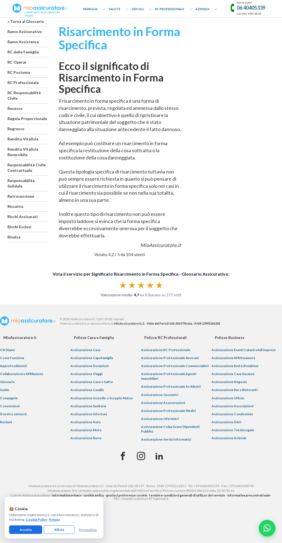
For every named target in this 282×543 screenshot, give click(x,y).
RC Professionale (169, 9)
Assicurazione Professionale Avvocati (170, 358)
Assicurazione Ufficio (228, 398)
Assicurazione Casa (85, 350)
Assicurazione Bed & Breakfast (235, 366)
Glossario (7, 382)
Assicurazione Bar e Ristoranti (234, 390)
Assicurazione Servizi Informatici (166, 439)
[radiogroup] (141, 285)
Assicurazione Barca (85, 438)
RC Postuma (18, 72)
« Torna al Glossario (25, 21)
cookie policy (93, 495)
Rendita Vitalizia (22, 139)
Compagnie (9, 398)
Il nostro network (13, 414)
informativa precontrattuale (248, 495)
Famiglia (90, 9)
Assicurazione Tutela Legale (233, 430)
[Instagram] (141, 456)
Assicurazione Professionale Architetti (171, 386)
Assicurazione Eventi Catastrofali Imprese (244, 350)
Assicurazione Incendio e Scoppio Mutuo (101, 398)
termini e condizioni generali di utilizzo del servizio (187, 495)
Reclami (6, 422)
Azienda (202, 9)
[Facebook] (123, 456)
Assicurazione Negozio (229, 382)
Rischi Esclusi (19, 226)
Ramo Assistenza (23, 41)
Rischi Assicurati (22, 216)
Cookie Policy (36, 519)
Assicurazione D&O (227, 422)
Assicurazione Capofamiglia (91, 358)
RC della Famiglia (23, 52)
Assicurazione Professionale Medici (168, 411)
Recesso (15, 108)
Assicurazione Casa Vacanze (233, 374)
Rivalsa (13, 237)
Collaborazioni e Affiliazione (21, 374)
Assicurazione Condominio (232, 414)
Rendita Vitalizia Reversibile (22, 152)
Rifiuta (59, 530)
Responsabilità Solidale (21, 183)
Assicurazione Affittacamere (233, 358)
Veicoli (138, 9)
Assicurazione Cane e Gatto (91, 382)
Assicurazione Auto (85, 422)
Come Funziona (12, 358)
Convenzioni (10, 406)
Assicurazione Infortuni (88, 414)
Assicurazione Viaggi (86, 374)
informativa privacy (66, 495)
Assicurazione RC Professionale (165, 350)
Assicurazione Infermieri (160, 419)
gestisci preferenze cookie (126, 495)
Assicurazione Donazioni (89, 366)
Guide (4, 390)
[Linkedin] (159, 456)
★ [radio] (123, 285)
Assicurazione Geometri (159, 395)
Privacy (54, 519)
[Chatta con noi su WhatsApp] (267, 528)
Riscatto (15, 206)
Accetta (26, 530)
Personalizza (88, 529)
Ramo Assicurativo (24, 31)
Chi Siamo (7, 350)
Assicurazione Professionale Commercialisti (175, 366)
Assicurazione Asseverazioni (163, 403)
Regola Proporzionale (27, 118)
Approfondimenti (13, 366)
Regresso (16, 128)
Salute (114, 9)
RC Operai (16, 62)
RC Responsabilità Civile (24, 95)
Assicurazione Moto (86, 430)
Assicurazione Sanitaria (88, 406)
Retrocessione (20, 196)
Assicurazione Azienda (229, 438)
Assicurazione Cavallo (87, 390)
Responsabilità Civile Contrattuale (26, 167)
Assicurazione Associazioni (232, 406)
